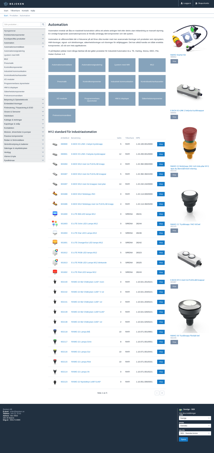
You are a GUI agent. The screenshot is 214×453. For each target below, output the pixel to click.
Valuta (182, 430)
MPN (138, 138)
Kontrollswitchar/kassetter (15, 75)
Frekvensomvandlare (13, 96)
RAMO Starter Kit (178, 55)
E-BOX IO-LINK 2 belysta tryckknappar (187, 110)
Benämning (75, 138)
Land (181, 415)
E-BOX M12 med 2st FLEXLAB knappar (188, 280)
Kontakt (25, 10)
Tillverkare (129, 138)
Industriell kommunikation (15, 71)
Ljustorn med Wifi (11, 55)
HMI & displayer (11, 87)
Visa (161, 144)
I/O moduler (9, 79)
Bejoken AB (7, 409)
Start (6, 10)
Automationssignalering (14, 51)
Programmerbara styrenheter (17, 83)
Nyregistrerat (10, 31)
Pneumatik (8, 63)
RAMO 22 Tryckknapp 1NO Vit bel (185, 224)
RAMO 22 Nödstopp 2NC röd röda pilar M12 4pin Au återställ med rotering (190, 167)
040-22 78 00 (16, 414)
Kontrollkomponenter (13, 67)
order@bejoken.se (17, 412)
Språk (181, 423)
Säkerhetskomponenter (14, 91)
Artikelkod (65, 138)
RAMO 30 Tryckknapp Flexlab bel (185, 335)
